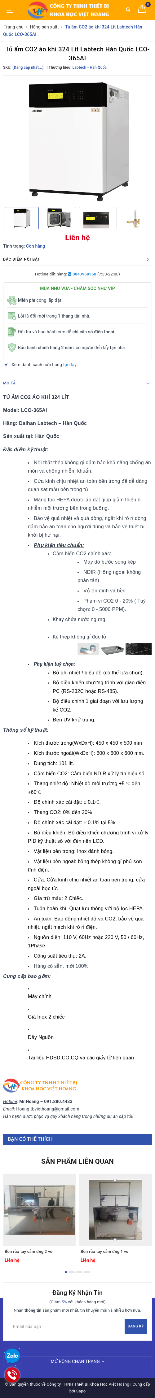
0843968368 (82, 274)
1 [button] (66, 1272)
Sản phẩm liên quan (77, 1161)
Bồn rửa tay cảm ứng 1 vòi (105, 1251)
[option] (77, 140)
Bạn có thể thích (30, 1139)
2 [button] (72, 1272)
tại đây (70, 364)
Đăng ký (136, 1326)
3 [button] (79, 1272)
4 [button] (87, 1272)
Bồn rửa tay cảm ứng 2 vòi (29, 1251)
